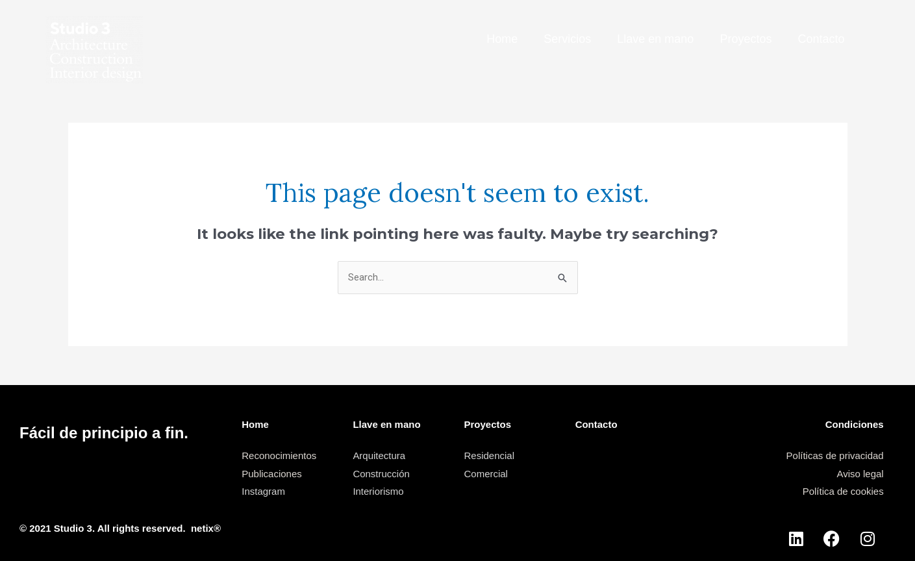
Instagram (263, 491)
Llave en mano (655, 38)
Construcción (381, 473)
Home (502, 38)
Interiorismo (378, 491)
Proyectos (745, 38)
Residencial (489, 455)
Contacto (820, 38)
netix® (206, 528)
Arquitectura (379, 455)
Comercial (486, 473)
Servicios (567, 38)
